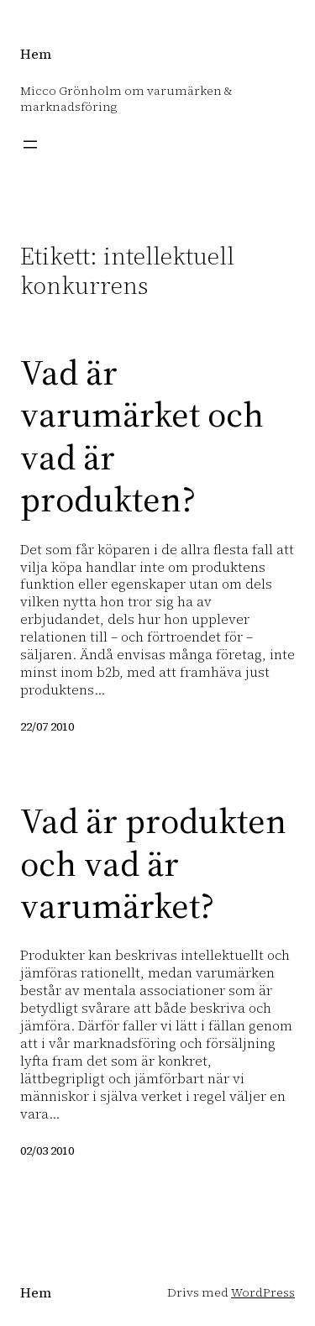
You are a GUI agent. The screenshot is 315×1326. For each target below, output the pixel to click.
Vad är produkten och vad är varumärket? (153, 862)
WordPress (263, 1292)
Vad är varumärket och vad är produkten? (142, 436)
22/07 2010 (47, 726)
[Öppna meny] (30, 144)
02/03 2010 (47, 1150)
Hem (35, 54)
